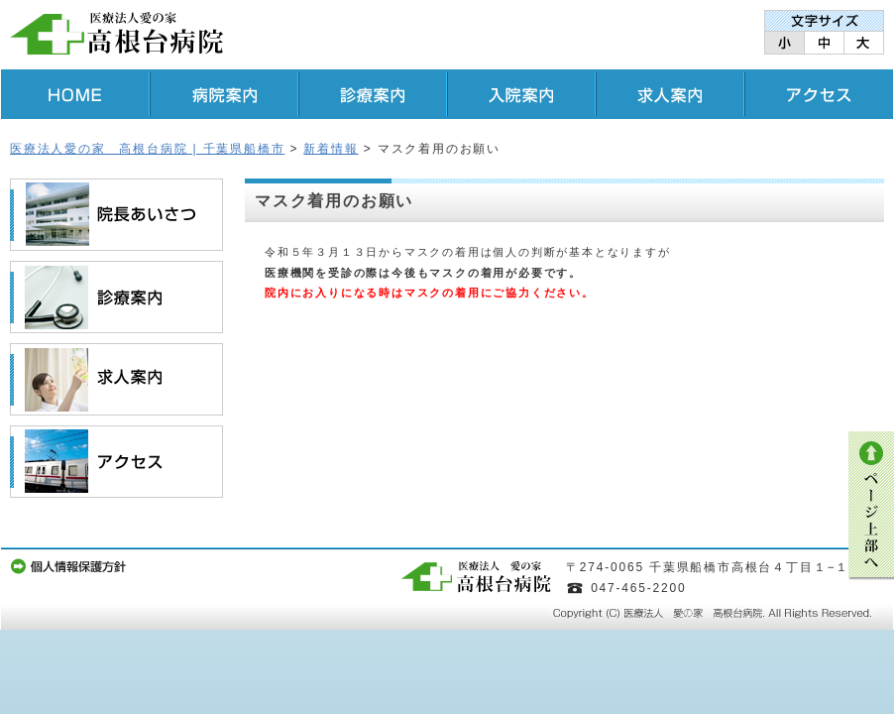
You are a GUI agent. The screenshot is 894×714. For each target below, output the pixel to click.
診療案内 (372, 94)
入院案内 (521, 94)
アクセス (818, 94)
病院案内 (224, 94)
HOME (75, 94)
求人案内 (670, 94)
